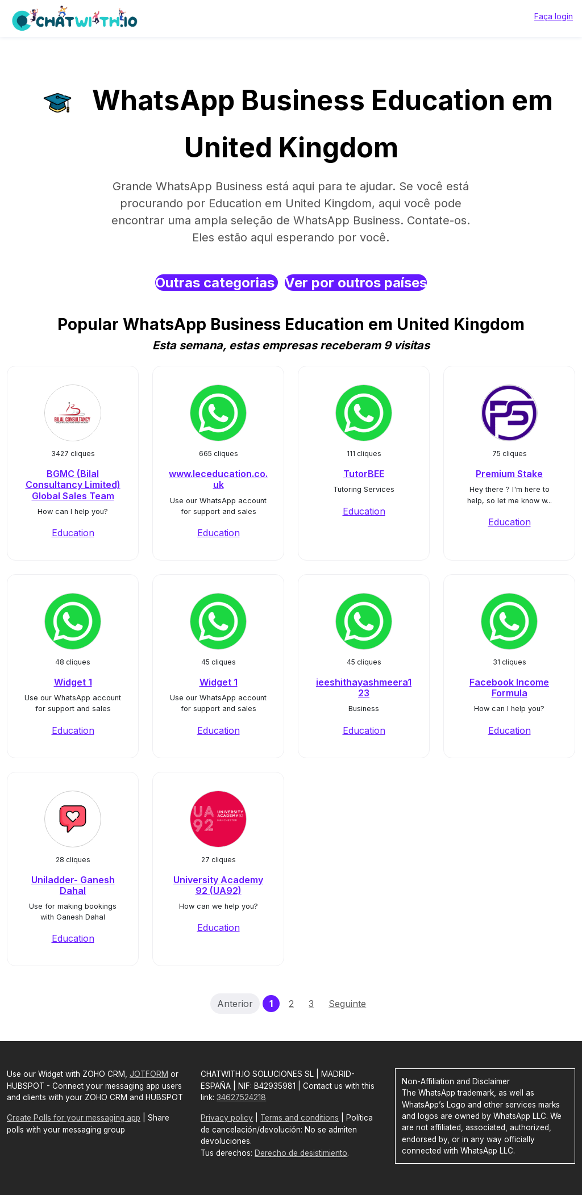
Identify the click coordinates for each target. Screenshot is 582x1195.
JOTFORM (149, 1074)
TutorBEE (363, 473)
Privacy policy (227, 1117)
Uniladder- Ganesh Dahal (73, 885)
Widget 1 (73, 682)
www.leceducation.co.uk (218, 479)
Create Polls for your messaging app (73, 1117)
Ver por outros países (356, 282)
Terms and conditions (299, 1117)
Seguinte (347, 1003)
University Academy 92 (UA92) (218, 885)
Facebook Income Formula (509, 687)
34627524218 (241, 1097)
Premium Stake (509, 473)
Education (73, 532)
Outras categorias (216, 282)
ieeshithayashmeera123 (363, 687)
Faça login (553, 16)
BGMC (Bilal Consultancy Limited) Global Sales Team (73, 484)
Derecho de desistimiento (301, 1153)
